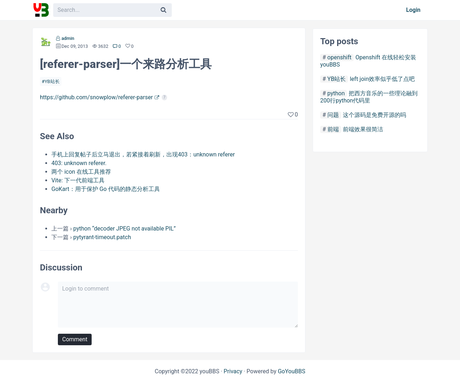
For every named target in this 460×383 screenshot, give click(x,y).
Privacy (233, 371)
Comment (74, 339)
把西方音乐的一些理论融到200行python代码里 (369, 97)
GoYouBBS (291, 371)
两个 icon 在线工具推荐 (81, 171)
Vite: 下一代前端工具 (78, 180)
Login (413, 9)
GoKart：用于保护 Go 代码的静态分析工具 (105, 189)
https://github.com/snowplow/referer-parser (96, 97)
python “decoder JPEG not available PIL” (124, 228)
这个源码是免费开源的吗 (374, 114)
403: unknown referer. (78, 163)
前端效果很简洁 (363, 129)
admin (67, 38)
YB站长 (52, 81)
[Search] (163, 10)
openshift (339, 57)
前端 (333, 129)
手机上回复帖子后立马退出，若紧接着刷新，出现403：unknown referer (143, 154)
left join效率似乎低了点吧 (382, 79)
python (336, 93)
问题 (333, 114)
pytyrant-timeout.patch (102, 237)
